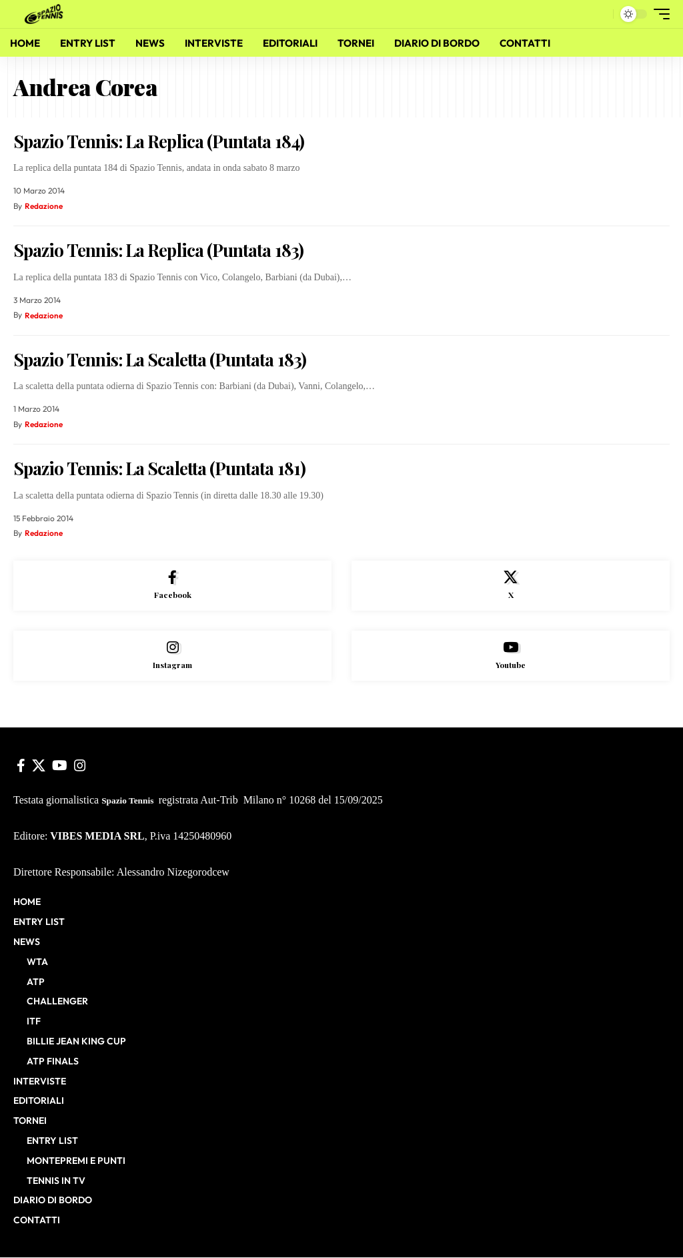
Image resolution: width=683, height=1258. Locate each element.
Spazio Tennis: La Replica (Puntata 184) (158, 141)
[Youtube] (511, 656)
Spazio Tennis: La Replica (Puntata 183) (158, 250)
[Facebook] (172, 586)
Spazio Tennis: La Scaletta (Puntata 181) (159, 468)
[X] (511, 586)
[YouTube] (60, 766)
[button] (600, 14)
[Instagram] (172, 656)
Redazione (44, 206)
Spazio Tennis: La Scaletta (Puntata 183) (159, 359)
